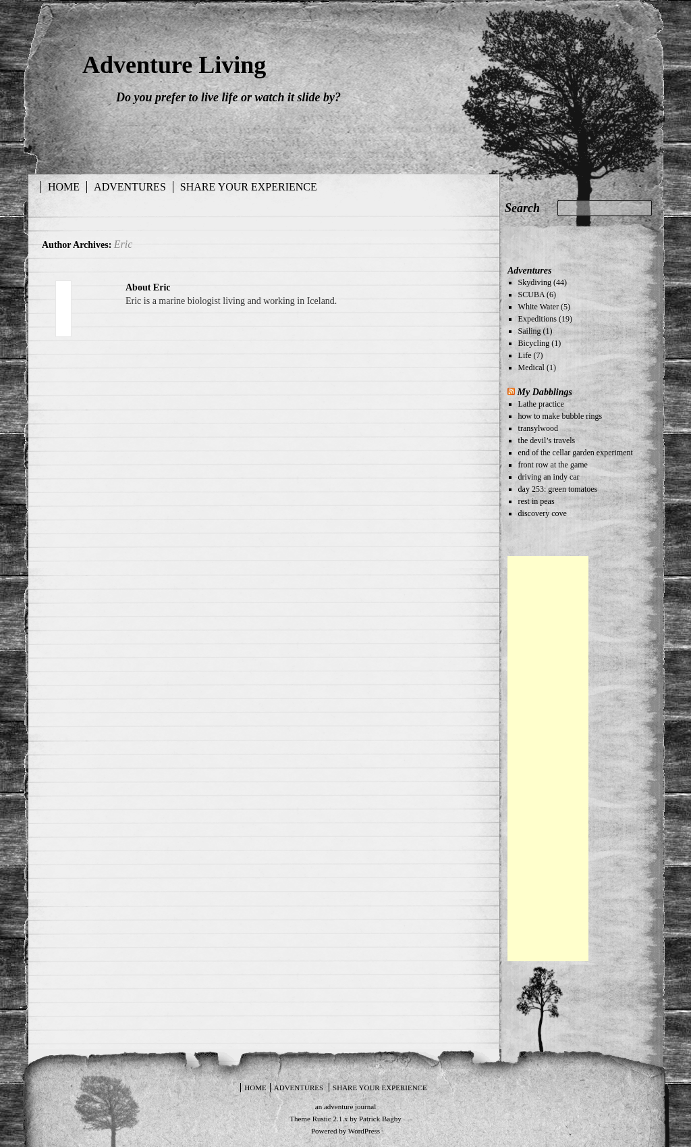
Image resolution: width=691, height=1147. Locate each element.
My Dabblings (545, 391)
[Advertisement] (547, 758)
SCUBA (531, 294)
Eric (123, 244)
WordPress (364, 1131)
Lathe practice (541, 404)
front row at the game (553, 464)
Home (64, 187)
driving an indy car (549, 477)
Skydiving (534, 282)
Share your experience (248, 187)
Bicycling (534, 343)
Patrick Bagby (380, 1119)
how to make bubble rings (560, 416)
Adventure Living (174, 64)
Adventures (130, 187)
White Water (538, 306)
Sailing (529, 331)
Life (525, 355)
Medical (531, 367)
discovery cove (542, 513)
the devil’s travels (547, 440)
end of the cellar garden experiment (575, 452)
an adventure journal (345, 1106)
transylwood (538, 428)
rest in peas (536, 501)
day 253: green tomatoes (558, 489)
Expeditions (537, 319)
